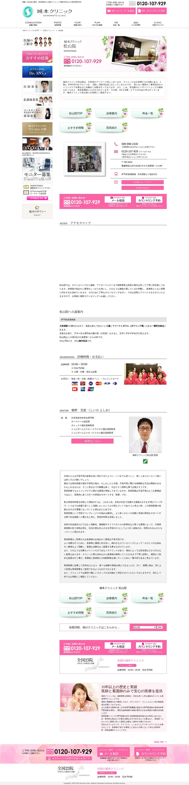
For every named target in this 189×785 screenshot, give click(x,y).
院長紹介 (111, 127)
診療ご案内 (35, 24)
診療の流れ (77, 24)
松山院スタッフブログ (142, 182)
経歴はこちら (92, 441)
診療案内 (111, 113)
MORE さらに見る (107, 773)
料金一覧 (116, 24)
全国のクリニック (156, 24)
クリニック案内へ (127, 665)
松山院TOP (76, 113)
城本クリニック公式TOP (31, 30)
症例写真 (57, 24)
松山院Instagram (142, 188)
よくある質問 (136, 24)
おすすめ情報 (97, 24)
